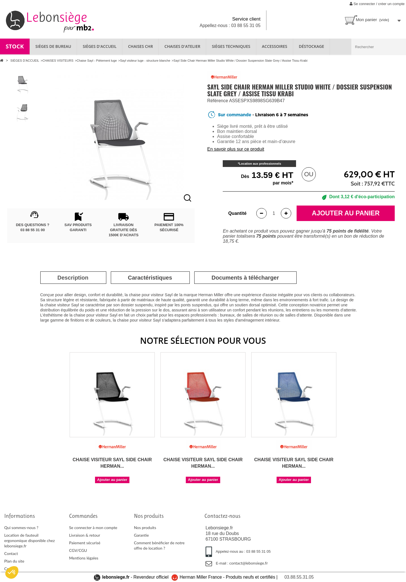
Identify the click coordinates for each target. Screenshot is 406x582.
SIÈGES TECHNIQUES (231, 46)
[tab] (73, 278)
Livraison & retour (84, 535)
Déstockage (311, 46)
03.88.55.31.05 (299, 577)
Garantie (141, 535)
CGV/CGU (78, 550)
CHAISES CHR (140, 46)
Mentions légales (83, 558)
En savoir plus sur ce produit (235, 149)
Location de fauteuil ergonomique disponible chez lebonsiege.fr (29, 540)
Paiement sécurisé (84, 542)
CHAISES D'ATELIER (182, 46)
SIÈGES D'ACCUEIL (99, 46)
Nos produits (145, 527)
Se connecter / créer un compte (377, 4)
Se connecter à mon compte (93, 527)
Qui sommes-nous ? (21, 527)
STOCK (15, 46)
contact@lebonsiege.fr (248, 563)
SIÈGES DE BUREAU (53, 46)
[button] (12, 572)
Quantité (237, 213)
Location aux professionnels (260, 163)
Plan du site (14, 561)
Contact (11, 553)
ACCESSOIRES (274, 46)
